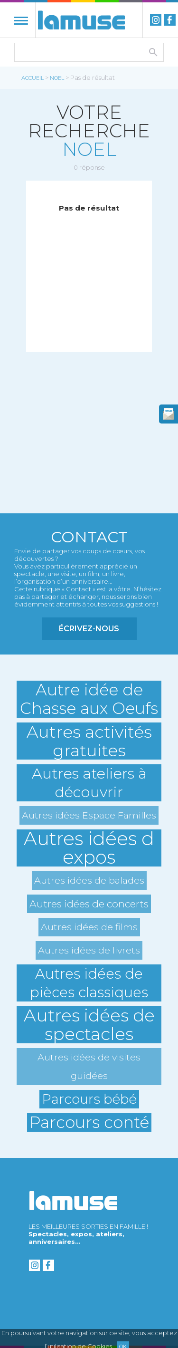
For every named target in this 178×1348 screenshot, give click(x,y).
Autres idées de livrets (89, 950)
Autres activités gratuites (89, 741)
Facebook (170, 20)
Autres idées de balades (89, 880)
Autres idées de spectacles (89, 1024)
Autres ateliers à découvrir (89, 782)
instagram (155, 20)
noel (57, 78)
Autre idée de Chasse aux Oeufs (89, 699)
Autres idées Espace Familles (89, 815)
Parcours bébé (89, 1099)
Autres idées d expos (89, 848)
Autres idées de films (89, 927)
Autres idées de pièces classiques (89, 983)
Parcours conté (89, 1122)
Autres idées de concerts (89, 904)
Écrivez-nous (89, 628)
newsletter (168, 414)
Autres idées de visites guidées (89, 1066)
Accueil (32, 78)
